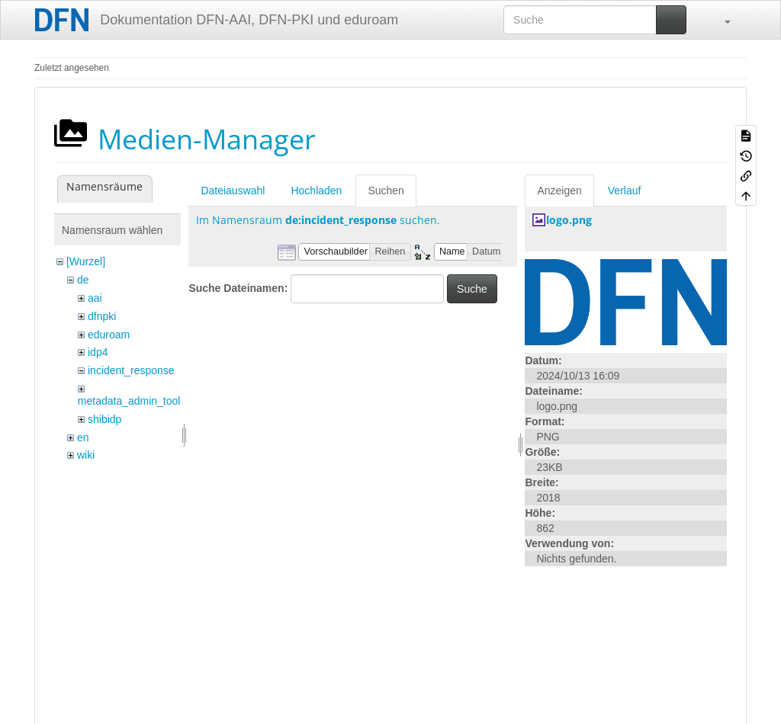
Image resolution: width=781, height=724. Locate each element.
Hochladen (316, 190)
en (83, 437)
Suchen (385, 190)
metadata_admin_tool (129, 401)
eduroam (109, 334)
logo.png (569, 220)
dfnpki (102, 316)
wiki (86, 455)
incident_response (131, 370)
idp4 (98, 352)
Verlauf (624, 190)
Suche (472, 289)
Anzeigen (559, 190)
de (83, 280)
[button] (720, 20)
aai (95, 298)
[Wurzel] (85, 261)
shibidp (104, 419)
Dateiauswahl (233, 190)
